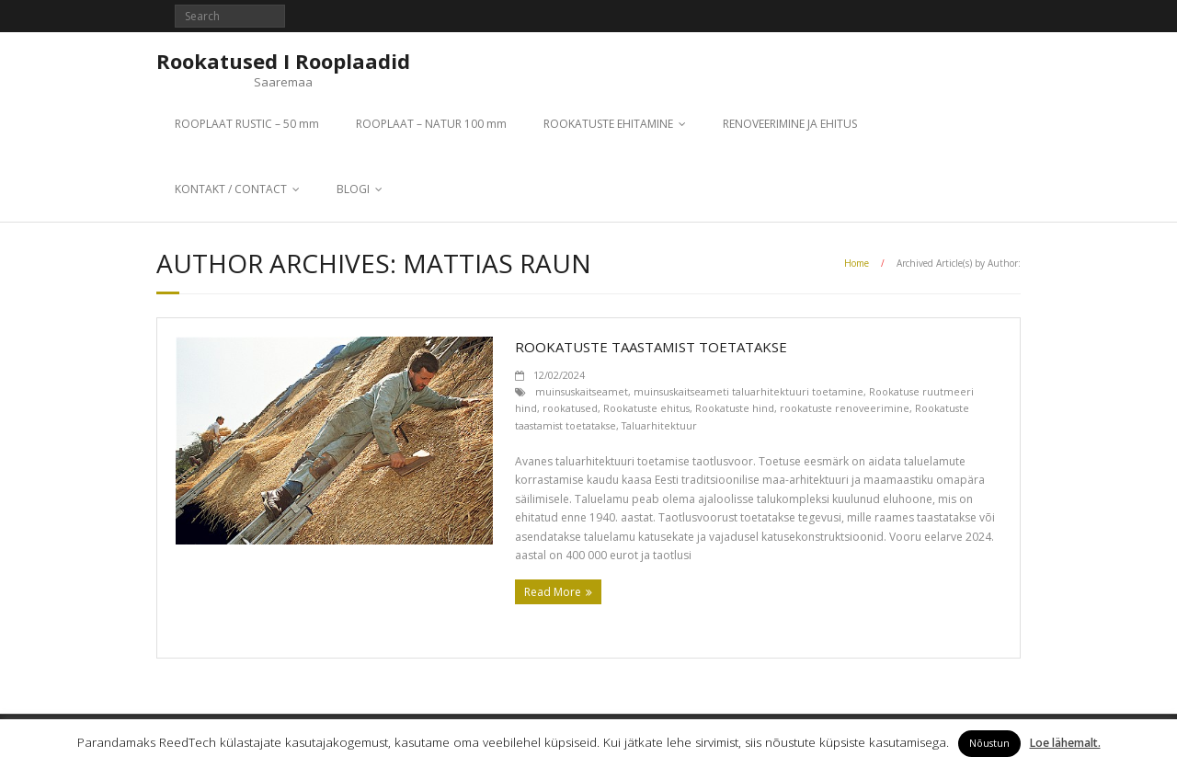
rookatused (570, 408)
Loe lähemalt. (1065, 743)
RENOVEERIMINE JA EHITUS (790, 124)
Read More (552, 592)
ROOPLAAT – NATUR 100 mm (431, 124)
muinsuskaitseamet (581, 391)
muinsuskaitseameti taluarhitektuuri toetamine (748, 391)
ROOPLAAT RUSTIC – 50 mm (247, 124)
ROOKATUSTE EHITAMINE (608, 124)
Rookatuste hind (734, 408)
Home (856, 263)
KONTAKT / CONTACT (231, 189)
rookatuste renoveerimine (844, 408)
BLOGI (353, 189)
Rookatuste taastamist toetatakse (651, 347)
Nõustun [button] (989, 743)
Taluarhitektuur (659, 425)
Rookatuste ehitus (646, 408)
